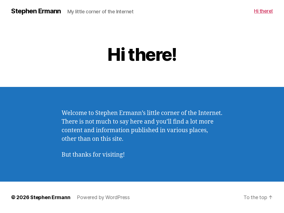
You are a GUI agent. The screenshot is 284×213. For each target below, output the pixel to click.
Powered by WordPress (103, 197)
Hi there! (263, 11)
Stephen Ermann (36, 11)
